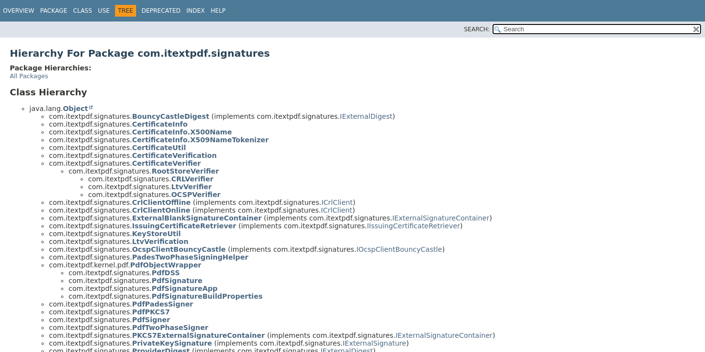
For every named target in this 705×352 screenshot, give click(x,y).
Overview (18, 10)
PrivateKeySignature (172, 343)
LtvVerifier (191, 187)
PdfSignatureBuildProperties (207, 296)
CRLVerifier (192, 179)
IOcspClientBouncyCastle (399, 249)
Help (218, 10)
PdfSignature (177, 281)
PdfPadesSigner (162, 304)
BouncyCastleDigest (171, 116)
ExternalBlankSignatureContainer (197, 218)
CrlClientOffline (161, 202)
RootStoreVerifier (185, 171)
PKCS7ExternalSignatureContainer (198, 335)
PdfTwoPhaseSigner (170, 327)
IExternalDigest (366, 116)
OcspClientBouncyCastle (179, 249)
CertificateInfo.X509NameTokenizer (200, 140)
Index (196, 10)
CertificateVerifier (166, 163)
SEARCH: (477, 29)
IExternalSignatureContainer (440, 218)
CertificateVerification (174, 155)
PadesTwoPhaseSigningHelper (190, 257)
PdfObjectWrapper (166, 265)
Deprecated (161, 10)
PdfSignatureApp (185, 288)
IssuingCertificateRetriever (184, 226)
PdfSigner (151, 320)
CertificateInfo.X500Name (182, 132)
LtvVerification (160, 241)
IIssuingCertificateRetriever (413, 226)
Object (75, 108)
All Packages (29, 76)
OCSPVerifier (196, 194)
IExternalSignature (374, 343)
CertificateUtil (159, 148)
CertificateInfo (160, 124)
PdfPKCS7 (151, 312)
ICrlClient (336, 202)
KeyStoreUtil (156, 234)
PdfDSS (166, 273)
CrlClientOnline (161, 210)
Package (53, 10)
